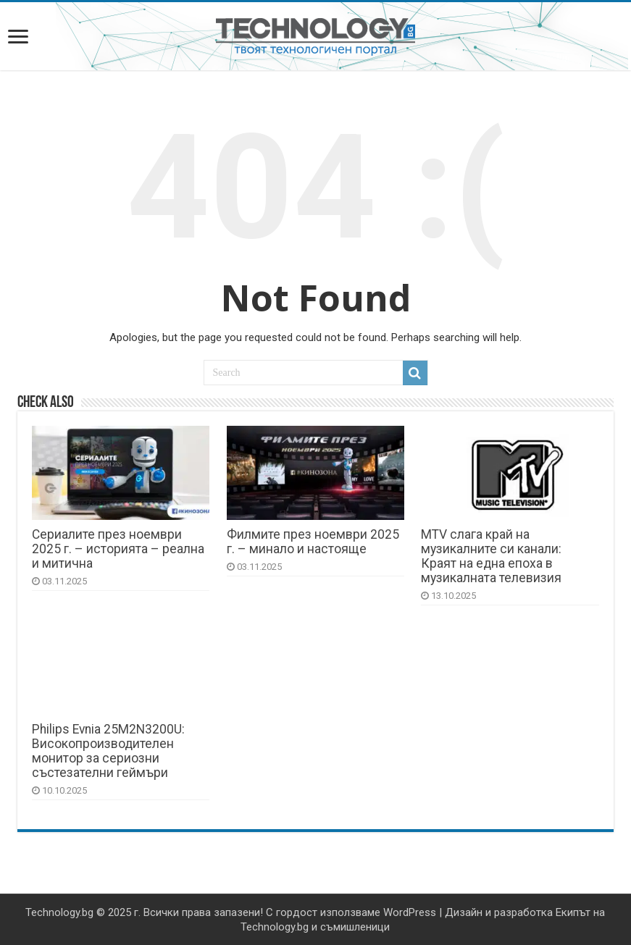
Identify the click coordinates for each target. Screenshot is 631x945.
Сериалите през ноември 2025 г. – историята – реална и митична (118, 549)
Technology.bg (59, 912)
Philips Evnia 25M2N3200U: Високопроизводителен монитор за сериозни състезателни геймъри (108, 751)
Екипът (573, 912)
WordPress (409, 912)
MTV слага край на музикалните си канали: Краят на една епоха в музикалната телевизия (491, 556)
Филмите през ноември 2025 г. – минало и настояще (313, 541)
